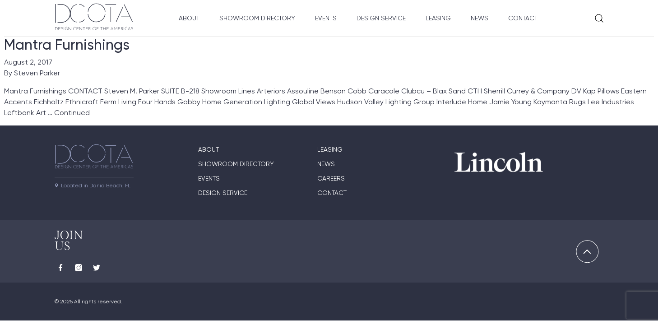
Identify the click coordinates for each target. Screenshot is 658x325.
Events (326, 18)
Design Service (381, 18)
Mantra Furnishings (67, 44)
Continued (72, 112)
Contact (523, 18)
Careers (331, 178)
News (479, 18)
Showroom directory (236, 163)
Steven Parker (37, 73)
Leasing (438, 18)
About (189, 18)
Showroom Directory (257, 18)
